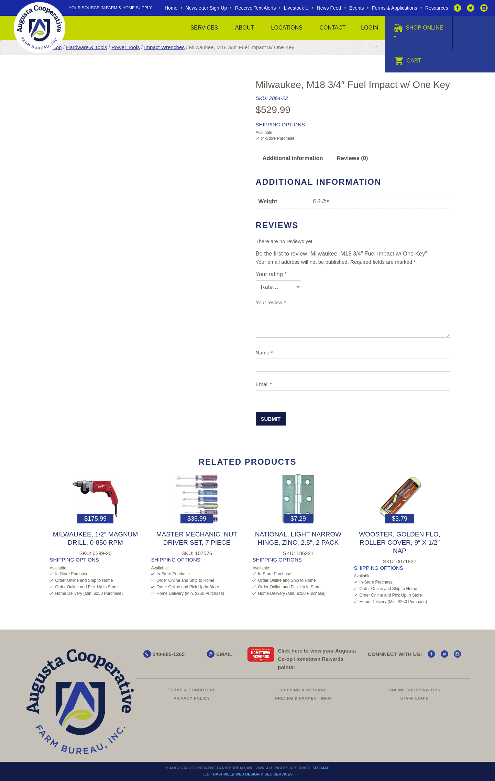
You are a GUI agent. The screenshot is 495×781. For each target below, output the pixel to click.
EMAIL (224, 654)
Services (204, 28)
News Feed (329, 8)
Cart (407, 61)
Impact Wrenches (164, 47)
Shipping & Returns (303, 690)
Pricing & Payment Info (303, 698)
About (244, 28)
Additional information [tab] (293, 158)
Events (356, 8)
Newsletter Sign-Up (206, 8)
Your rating (271, 274)
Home (171, 8)
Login (369, 28)
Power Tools (125, 47)
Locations (286, 28)
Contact (332, 28)
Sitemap (320, 768)
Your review (271, 302)
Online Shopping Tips (414, 690)
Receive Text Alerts (255, 8)
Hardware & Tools (86, 47)
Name (264, 352)
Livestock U (296, 8)
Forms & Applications (394, 8)
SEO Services (279, 774)
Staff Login (414, 698)
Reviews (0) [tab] (352, 158)
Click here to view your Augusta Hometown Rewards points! (317, 659)
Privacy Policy (192, 698)
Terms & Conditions (192, 690)
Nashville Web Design (236, 774)
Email (264, 384)
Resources (436, 8)
